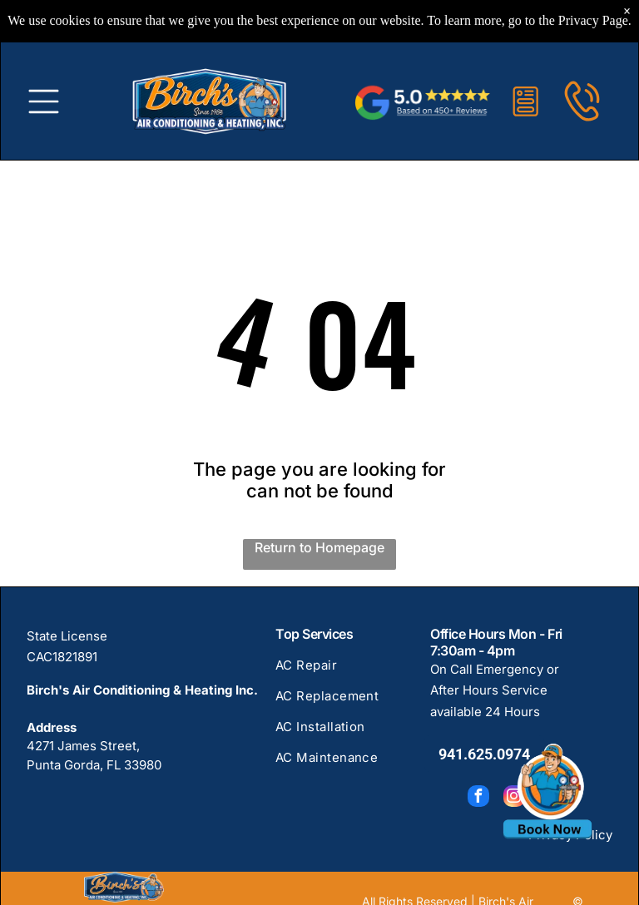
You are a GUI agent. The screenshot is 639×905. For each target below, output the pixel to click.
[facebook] (478, 798)
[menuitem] (344, 672)
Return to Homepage (319, 547)
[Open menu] (43, 98)
